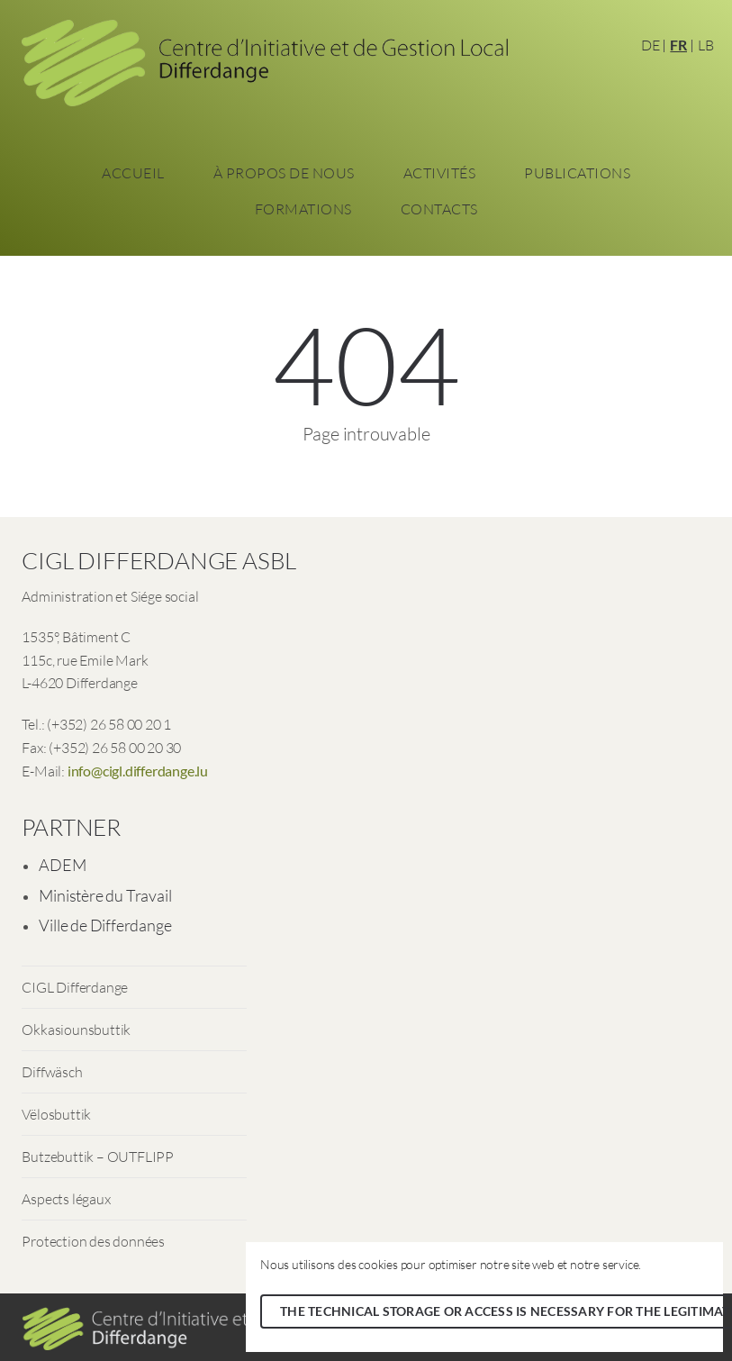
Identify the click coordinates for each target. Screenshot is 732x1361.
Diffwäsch (52, 1072)
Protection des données (93, 1241)
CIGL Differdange (75, 987)
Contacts (439, 209)
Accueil (133, 173)
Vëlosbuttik (56, 1114)
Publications (577, 173)
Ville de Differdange (105, 925)
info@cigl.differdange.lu (138, 770)
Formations (303, 209)
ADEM (62, 865)
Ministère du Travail (105, 895)
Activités (439, 173)
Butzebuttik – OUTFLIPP (98, 1157)
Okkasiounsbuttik (76, 1030)
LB (706, 45)
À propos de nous (284, 173)
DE (650, 45)
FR (678, 44)
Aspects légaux (66, 1199)
